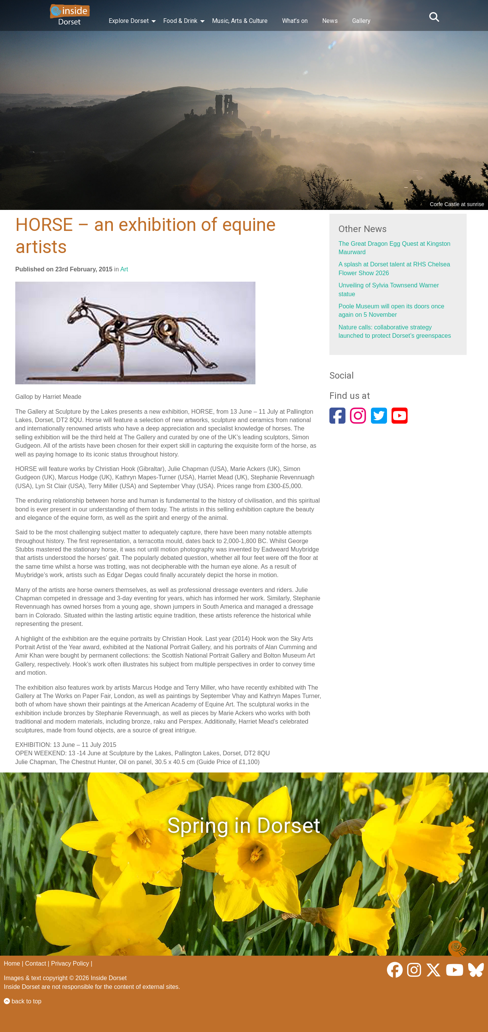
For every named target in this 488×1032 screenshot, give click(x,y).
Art (124, 269)
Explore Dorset (129, 20)
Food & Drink (180, 20)
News (330, 20)
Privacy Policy (70, 963)
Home (12, 963)
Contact (35, 963)
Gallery (361, 20)
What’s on (295, 20)
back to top (23, 1001)
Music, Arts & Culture (240, 20)
